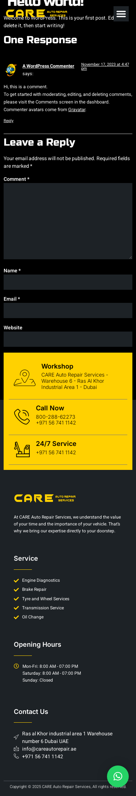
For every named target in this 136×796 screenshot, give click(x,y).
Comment (16, 179)
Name (12, 271)
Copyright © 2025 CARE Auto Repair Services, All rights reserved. (68, 787)
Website (13, 328)
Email (12, 299)
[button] (121, 13)
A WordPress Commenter (48, 66)
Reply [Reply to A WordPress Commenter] (8, 121)
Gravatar (76, 109)
